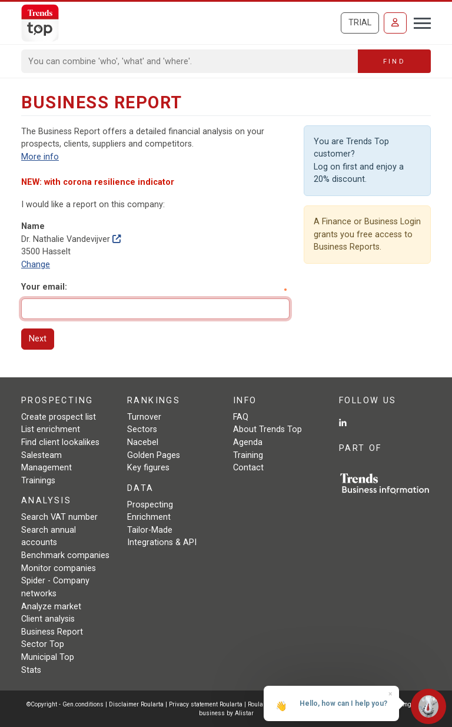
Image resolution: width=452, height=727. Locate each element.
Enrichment (149, 517)
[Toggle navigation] (419, 21)
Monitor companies (58, 568)
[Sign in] (395, 23)
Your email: (44, 287)
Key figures (148, 468)
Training (248, 455)
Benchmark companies (65, 555)
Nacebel (142, 442)
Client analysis (48, 619)
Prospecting (150, 505)
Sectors (142, 429)
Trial (359, 23)
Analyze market (51, 607)
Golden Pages (153, 455)
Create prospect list (58, 417)
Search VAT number (59, 517)
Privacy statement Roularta (205, 704)
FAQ (240, 417)
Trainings (38, 481)
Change (35, 265)
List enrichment (50, 429)
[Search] (189, 61)
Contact (248, 468)
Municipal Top (47, 657)
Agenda (247, 442)
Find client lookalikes (60, 442)
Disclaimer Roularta (136, 704)
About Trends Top (267, 429)
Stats (31, 670)
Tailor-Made (149, 530)
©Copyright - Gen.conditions (65, 704)
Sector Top (42, 644)
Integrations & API (162, 542)
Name (33, 226)
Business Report (52, 632)
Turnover (144, 417)
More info (40, 157)
